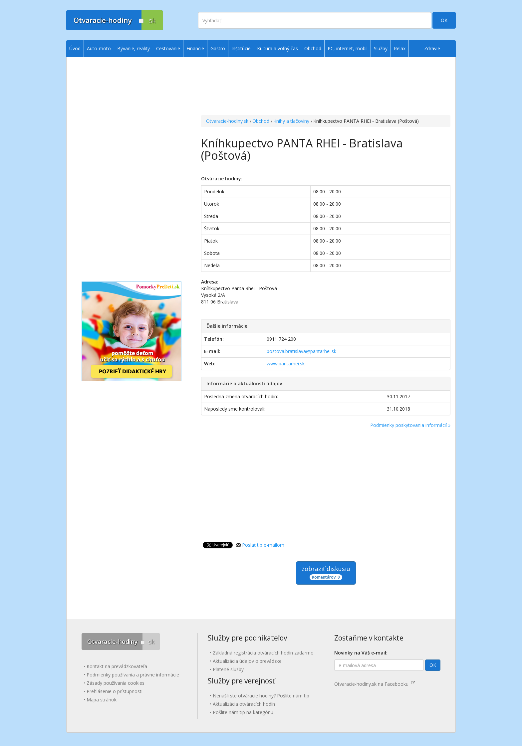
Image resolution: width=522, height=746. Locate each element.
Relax (399, 48)
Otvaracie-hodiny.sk (227, 121)
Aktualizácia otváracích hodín (244, 704)
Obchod (260, 121)
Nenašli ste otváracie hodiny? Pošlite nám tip (261, 695)
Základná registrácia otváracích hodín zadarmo (263, 653)
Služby (381, 48)
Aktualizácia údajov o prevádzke (247, 661)
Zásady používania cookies (115, 683)
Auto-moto (99, 48)
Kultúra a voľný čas (277, 48)
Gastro (217, 48)
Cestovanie (168, 48)
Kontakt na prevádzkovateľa (117, 666)
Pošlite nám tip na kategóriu (243, 712)
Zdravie (432, 48)
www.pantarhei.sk (286, 363)
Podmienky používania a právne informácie (133, 674)
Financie (195, 48)
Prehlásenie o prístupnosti (114, 691)
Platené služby (228, 669)
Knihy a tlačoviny (291, 121)
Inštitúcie (241, 48)
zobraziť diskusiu (326, 572)
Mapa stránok (102, 699)
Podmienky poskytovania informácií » (410, 425)
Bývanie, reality (133, 48)
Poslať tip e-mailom (263, 545)
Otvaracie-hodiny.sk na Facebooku (374, 684)
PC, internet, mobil (348, 48)
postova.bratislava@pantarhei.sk (301, 351)
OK (444, 20)
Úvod (75, 48)
